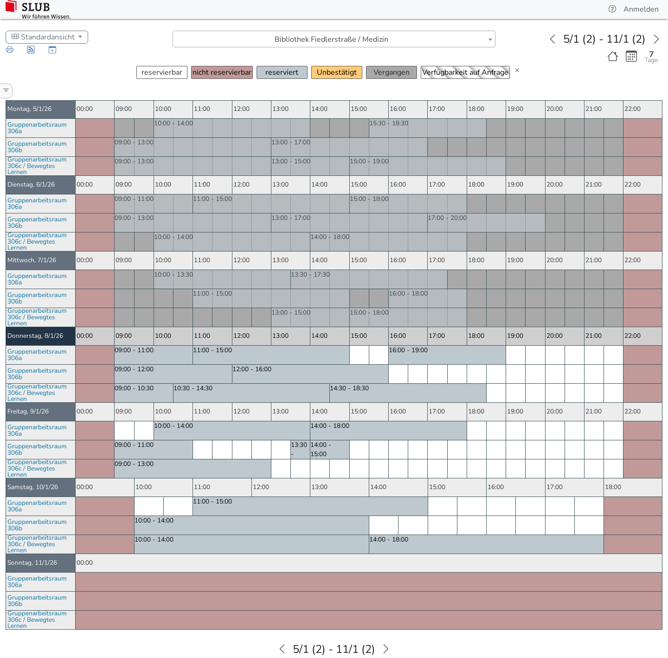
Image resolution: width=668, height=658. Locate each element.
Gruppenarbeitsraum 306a (37, 128)
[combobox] (334, 39)
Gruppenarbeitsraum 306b (37, 147)
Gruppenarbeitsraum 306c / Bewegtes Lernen (37, 165)
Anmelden (641, 9)
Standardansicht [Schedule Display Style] (44, 37)
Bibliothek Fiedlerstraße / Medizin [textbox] (331, 39)
